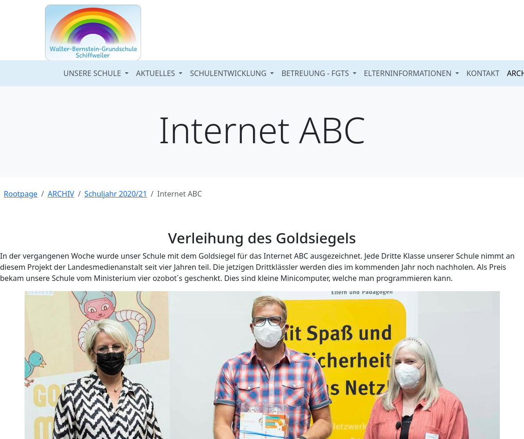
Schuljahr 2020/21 (115, 194)
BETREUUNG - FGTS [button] (316, 73)
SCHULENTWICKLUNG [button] (229, 73)
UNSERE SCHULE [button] (93, 73)
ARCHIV (61, 194)
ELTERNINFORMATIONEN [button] (408, 73)
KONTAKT (482, 73)
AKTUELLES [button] (156, 73)
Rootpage (21, 194)
